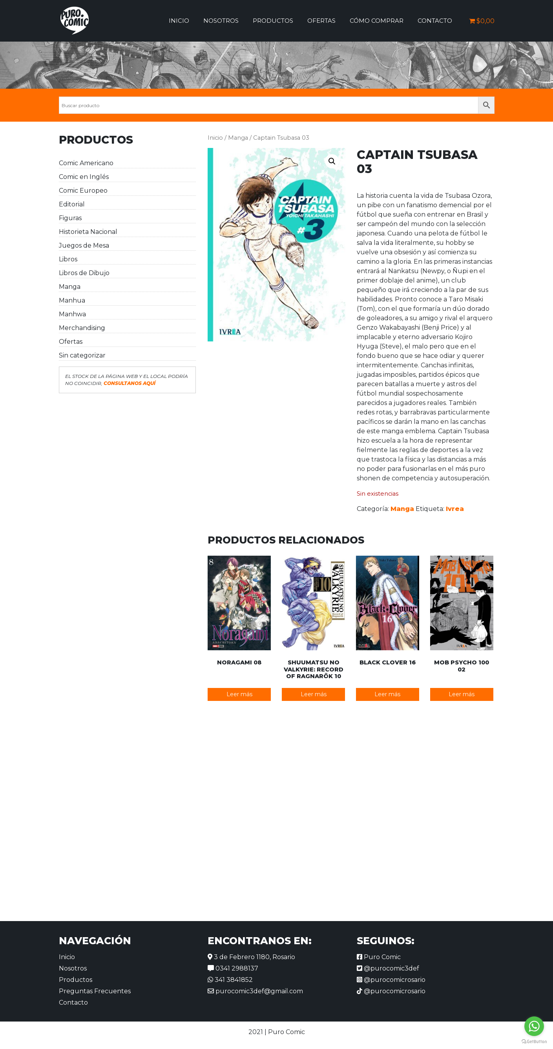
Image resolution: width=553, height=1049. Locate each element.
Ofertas (321, 20)
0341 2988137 (233, 968)
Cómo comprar (376, 20)
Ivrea (455, 509)
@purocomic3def (388, 968)
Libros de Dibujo (84, 273)
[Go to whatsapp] (534, 1026)
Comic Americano (86, 163)
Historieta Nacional (88, 231)
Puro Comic (379, 957)
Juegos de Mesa (84, 245)
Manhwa (72, 314)
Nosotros (221, 20)
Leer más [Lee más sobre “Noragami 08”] (239, 694)
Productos (273, 20)
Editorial (72, 204)
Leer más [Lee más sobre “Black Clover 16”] (387, 694)
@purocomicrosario (391, 979)
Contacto (435, 20)
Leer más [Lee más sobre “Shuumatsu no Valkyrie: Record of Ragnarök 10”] (314, 694)
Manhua (72, 300)
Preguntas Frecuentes (95, 991)
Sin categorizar (82, 355)
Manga (69, 286)
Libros (68, 259)
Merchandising (82, 328)
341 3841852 (230, 979)
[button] (332, 161)
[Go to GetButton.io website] (534, 1041)
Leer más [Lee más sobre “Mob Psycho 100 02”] (462, 694)
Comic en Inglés (84, 177)
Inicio (179, 20)
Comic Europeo (83, 190)
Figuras (70, 218)
